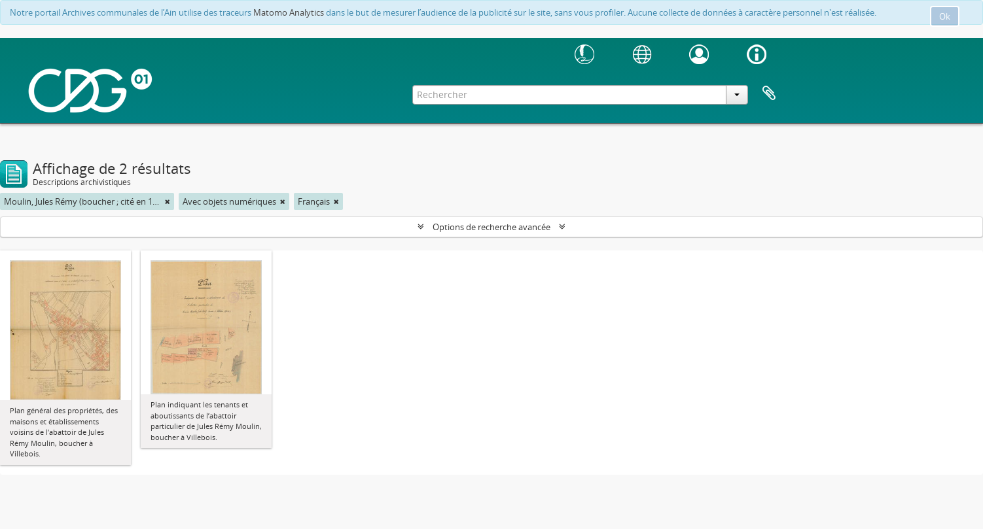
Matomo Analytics (288, 12)
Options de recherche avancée (491, 227)
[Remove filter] (167, 201)
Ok (944, 16)
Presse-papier (769, 93)
